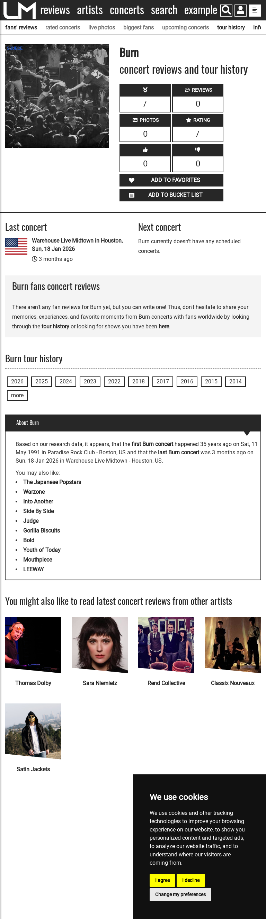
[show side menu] (255, 10)
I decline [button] (191, 880)
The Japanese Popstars (52, 482)
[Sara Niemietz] (100, 645)
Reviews (55, 9)
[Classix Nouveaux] (233, 645)
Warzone (34, 492)
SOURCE (15, 48)
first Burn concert (152, 444)
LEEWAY (33, 569)
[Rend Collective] (166, 645)
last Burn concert (178, 452)
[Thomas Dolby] (33, 645)
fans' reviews (21, 27)
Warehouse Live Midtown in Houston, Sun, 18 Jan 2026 (77, 244)
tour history (231, 27)
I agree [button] (162, 880)
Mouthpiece (37, 559)
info (258, 27)
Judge (30, 521)
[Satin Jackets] (33, 731)
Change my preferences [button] (180, 894)
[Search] (226, 10)
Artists (90, 9)
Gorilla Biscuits (41, 530)
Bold (28, 540)
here (164, 326)
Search (164, 9)
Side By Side (38, 511)
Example (200, 9)
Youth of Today (42, 550)
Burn (129, 52)
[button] (240, 11)
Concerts (127, 9)
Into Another (38, 501)
